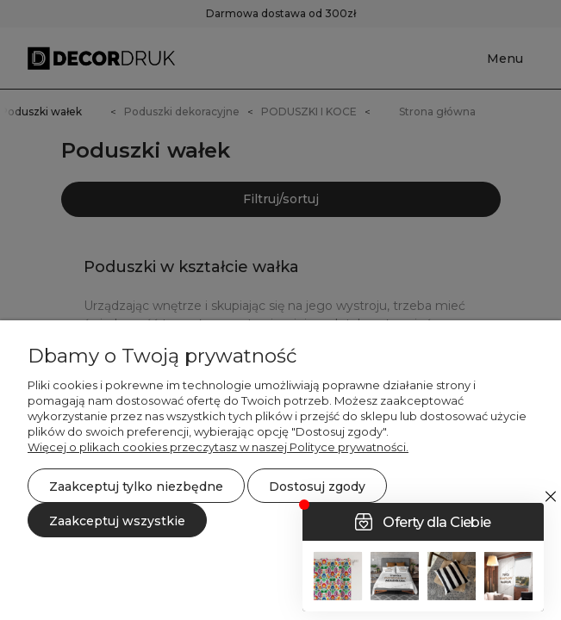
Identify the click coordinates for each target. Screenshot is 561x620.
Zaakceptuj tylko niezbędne (136, 486)
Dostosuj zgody (317, 486)
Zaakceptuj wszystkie (117, 521)
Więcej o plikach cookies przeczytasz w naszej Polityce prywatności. (218, 447)
